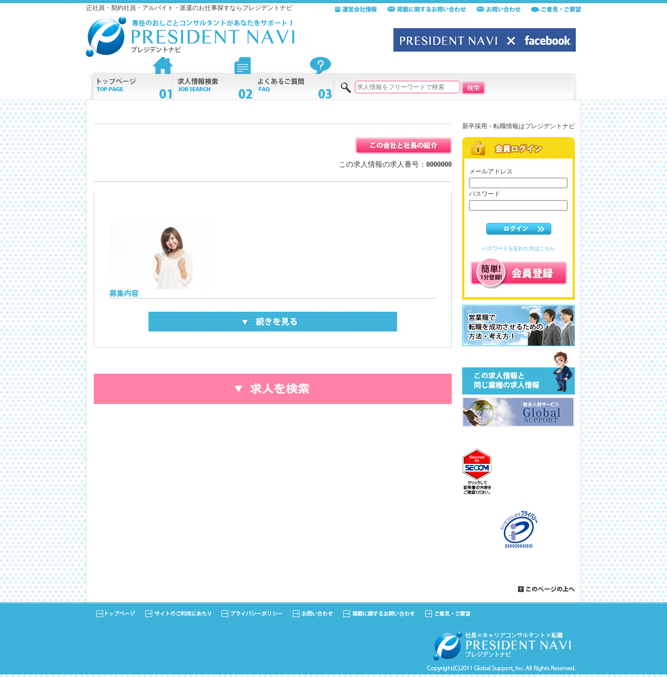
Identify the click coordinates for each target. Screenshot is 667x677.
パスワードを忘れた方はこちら (518, 248)
